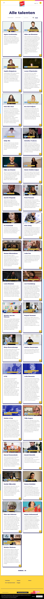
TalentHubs (7, 582)
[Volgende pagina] (33, 573)
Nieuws (29, 582)
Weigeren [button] (33, 596)
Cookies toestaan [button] (39, 596)
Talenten (18, 582)
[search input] (26, 19)
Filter (36, 18)
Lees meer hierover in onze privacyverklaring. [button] (9, 597)
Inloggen (18, 584)
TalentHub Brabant (22, 4)
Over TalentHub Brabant (10, 584)
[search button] (30, 19)
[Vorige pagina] (11, 573)
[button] (35, 4)
